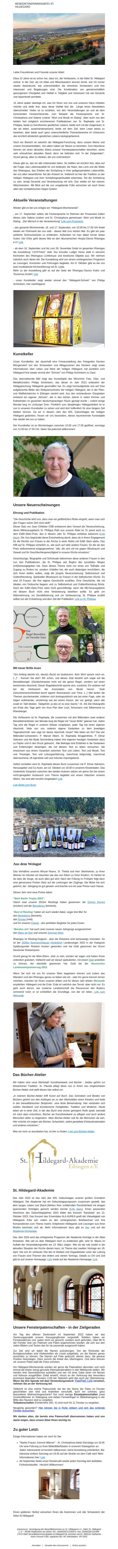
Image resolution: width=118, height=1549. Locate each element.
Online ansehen (79, 1545)
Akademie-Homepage (25, 1231)
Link (21, 242)
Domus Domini (96, 902)
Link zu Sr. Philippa (85, 599)
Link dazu (76, 1209)
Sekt (91, 960)
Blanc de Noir (25, 933)
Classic (35, 923)
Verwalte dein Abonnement (56, 1545)
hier (87, 1227)
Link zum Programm (72, 221)
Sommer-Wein (55, 933)
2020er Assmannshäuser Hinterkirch (42, 942)
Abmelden (36, 1545)
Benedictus (39, 906)
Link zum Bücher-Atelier (81, 1131)
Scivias (22, 919)
